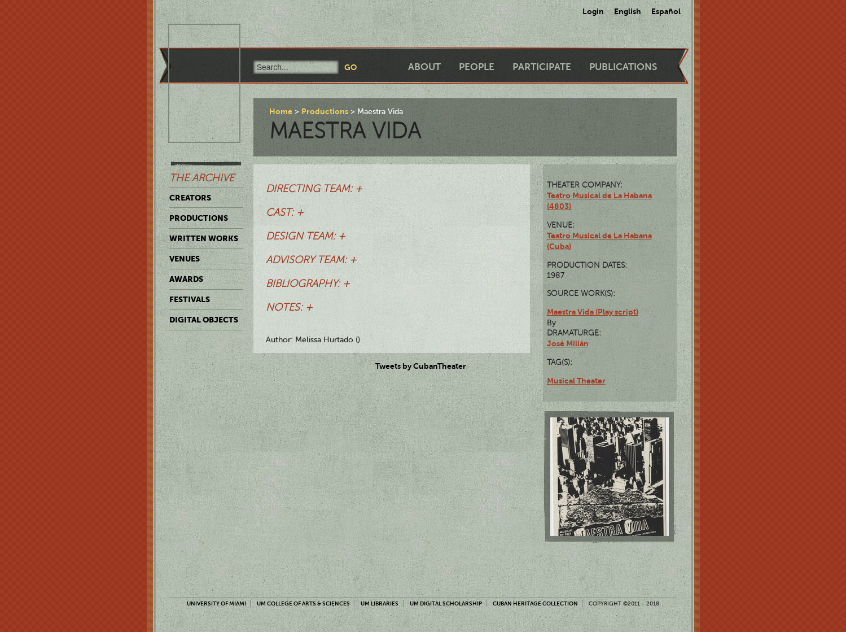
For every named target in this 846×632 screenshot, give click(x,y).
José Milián (568, 343)
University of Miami (216, 603)
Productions (198, 218)
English (627, 11)
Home (280, 111)
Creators (190, 197)
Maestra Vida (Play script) (592, 311)
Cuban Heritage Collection (535, 603)
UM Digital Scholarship (446, 603)
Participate (541, 67)
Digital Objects (203, 319)
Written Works (203, 238)
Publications (623, 67)
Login (593, 11)
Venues (184, 258)
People (476, 67)
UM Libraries (379, 603)
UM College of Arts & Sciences (303, 603)
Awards (186, 279)
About (424, 67)
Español (666, 11)
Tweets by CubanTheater (420, 366)
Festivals (189, 299)
